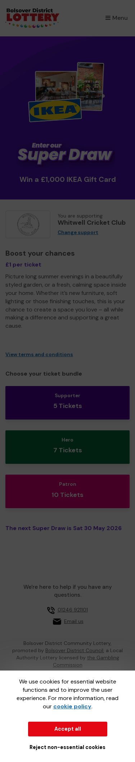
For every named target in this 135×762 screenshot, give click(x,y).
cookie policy (72, 706)
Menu (116, 18)
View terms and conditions (39, 354)
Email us (74, 621)
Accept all (67, 729)
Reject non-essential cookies (67, 747)
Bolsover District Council (74, 650)
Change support (78, 232)
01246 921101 (73, 609)
